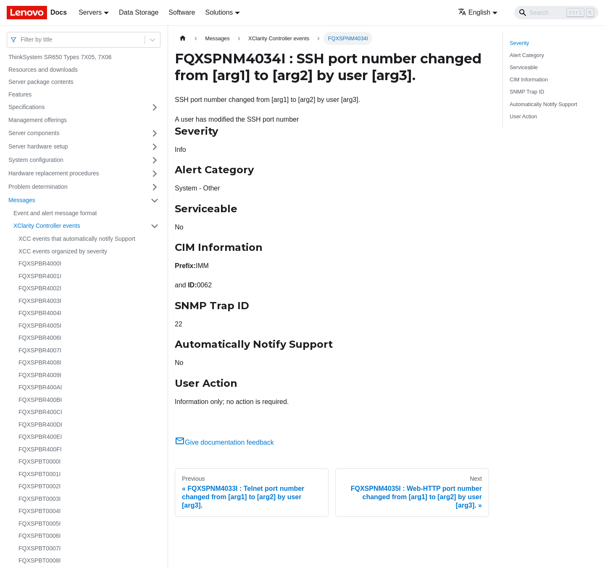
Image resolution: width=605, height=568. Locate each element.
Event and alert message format (55, 213)
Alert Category (527, 55)
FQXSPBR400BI (40, 399)
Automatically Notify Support (543, 104)
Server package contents (41, 81)
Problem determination (38, 186)
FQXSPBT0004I (39, 511)
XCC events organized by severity (62, 251)
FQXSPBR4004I (39, 313)
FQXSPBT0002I (39, 486)
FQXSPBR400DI (40, 424)
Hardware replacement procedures (53, 173)
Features (20, 94)
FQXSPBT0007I (39, 548)
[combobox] (21, 39)
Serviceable (524, 67)
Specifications (26, 107)
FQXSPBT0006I (39, 535)
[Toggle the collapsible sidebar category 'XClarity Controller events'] (154, 226)
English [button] (474, 12)
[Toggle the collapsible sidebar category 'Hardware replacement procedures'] (154, 173)
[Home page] (183, 38)
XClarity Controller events (46, 225)
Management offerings (37, 120)
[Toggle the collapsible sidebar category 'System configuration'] (154, 160)
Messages (21, 200)
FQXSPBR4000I (39, 263)
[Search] (556, 12)
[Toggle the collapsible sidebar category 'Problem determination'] (154, 187)
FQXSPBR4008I (39, 362)
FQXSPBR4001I (39, 276)
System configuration (35, 159)
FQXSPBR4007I (39, 350)
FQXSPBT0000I (39, 461)
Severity (519, 43)
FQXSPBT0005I (39, 523)
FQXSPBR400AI (40, 387)
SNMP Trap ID (527, 92)
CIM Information (529, 79)
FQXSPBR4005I (39, 325)
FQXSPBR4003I (39, 300)
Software (181, 12)
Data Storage (138, 12)
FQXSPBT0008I (39, 560)
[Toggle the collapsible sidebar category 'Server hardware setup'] (154, 147)
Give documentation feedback (224, 442)
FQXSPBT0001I (39, 474)
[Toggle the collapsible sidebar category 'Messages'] (154, 200)
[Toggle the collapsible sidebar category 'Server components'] (154, 133)
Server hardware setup (38, 146)
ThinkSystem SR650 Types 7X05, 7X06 (60, 57)
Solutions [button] (219, 12)
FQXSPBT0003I (39, 498)
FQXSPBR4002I (39, 288)
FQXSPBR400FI (40, 449)
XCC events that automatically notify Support (76, 238)
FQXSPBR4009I (39, 375)
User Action (523, 116)
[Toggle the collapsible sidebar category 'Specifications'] (154, 107)
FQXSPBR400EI (40, 436)
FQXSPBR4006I (39, 337)
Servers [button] (90, 12)
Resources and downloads (43, 69)
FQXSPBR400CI (40, 412)
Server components (33, 133)
